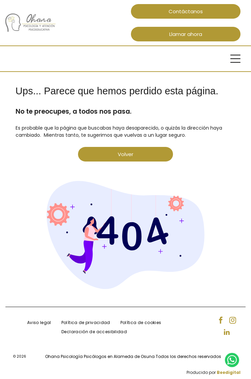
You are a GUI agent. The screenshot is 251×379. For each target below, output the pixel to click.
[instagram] (233, 321)
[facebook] (221, 321)
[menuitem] (39, 322)
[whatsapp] (232, 361)
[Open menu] (235, 59)
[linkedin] (227, 333)
